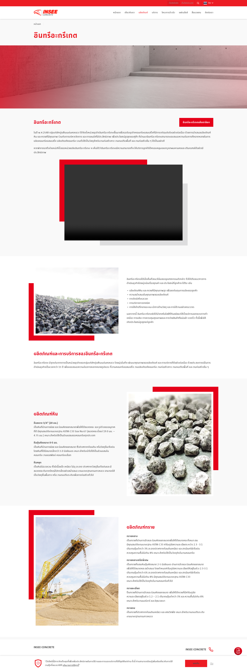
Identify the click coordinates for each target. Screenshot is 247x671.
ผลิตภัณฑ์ (143, 12)
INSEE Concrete (44, 645)
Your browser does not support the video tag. (123, 202)
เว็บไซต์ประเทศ (185, 3)
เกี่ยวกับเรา (130, 12)
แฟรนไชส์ (183, 12)
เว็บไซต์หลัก (170, 3)
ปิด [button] (211, 663)
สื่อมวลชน (196, 12)
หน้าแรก (117, 12)
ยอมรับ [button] (196, 663)
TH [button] (206, 3)
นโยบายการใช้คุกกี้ (71, 665)
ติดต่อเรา (209, 12)
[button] (197, 3)
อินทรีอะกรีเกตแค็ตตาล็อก (196, 122)
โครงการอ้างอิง (168, 12)
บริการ (155, 12)
